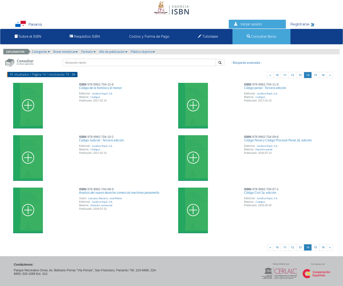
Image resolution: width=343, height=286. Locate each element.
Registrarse (300, 24)
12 (292, 75)
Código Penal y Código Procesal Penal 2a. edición (278, 140)
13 (300, 75)
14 (307, 75)
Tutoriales (208, 36)
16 (323, 75)
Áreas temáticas (65, 51)
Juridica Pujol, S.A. (102, 93)
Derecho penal (263, 149)
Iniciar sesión (251, 24)
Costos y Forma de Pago (148, 36)
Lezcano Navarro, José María (105, 198)
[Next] (330, 75)
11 (284, 75)
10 (277, 75)
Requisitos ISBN (85, 36)
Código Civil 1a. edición (260, 192)
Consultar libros (261, 36)
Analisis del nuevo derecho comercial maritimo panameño (119, 192)
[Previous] (270, 75)
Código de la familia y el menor (100, 88)
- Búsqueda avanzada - (246, 62)
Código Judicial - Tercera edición (101, 140)
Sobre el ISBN (27, 36)
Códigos (95, 97)
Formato (88, 51)
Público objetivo (143, 51)
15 (315, 75)
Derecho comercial (101, 205)
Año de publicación (113, 51)
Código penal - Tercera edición (265, 88)
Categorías (41, 51)
